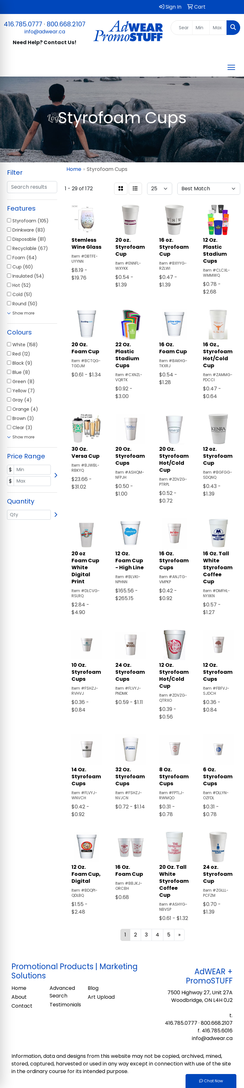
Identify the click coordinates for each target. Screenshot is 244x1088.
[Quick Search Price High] (218, 27)
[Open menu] (231, 67)
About (19, 997)
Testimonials (65, 1004)
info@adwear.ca (44, 31)
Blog (93, 988)
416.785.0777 (23, 24)
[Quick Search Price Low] (201, 27)
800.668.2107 (66, 24)
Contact (21, 1006)
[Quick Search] (182, 27)
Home (18, 988)
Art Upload (101, 997)
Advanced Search (62, 991)
